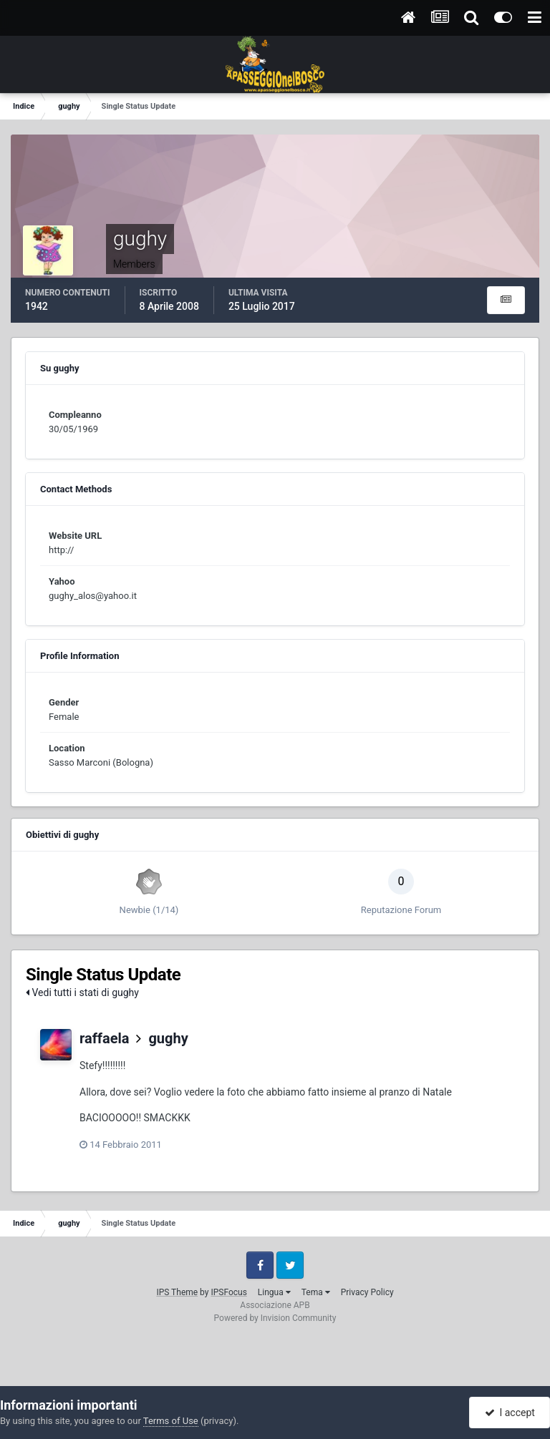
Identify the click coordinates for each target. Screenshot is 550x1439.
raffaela (104, 1038)
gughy (168, 1038)
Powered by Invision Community (275, 1318)
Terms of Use (170, 1420)
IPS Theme (177, 1292)
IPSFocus (228, 1292)
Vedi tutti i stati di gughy (82, 992)
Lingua (274, 1292)
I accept (510, 1412)
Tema (315, 1292)
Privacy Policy (367, 1292)
